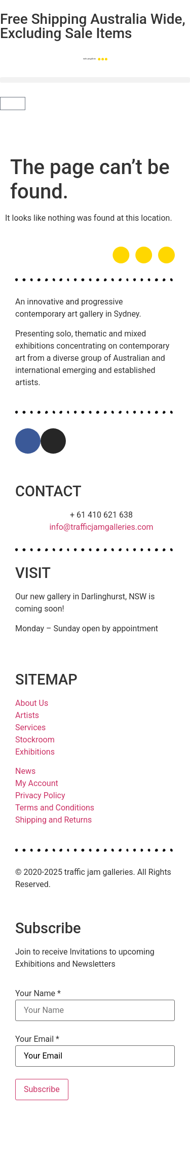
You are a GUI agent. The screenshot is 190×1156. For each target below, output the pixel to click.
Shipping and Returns (53, 820)
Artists (27, 715)
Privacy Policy (40, 795)
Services (30, 727)
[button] (95, 80)
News (25, 771)
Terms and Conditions (54, 807)
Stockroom (35, 739)
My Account (36, 783)
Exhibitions (35, 752)
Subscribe (42, 1089)
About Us (31, 703)
